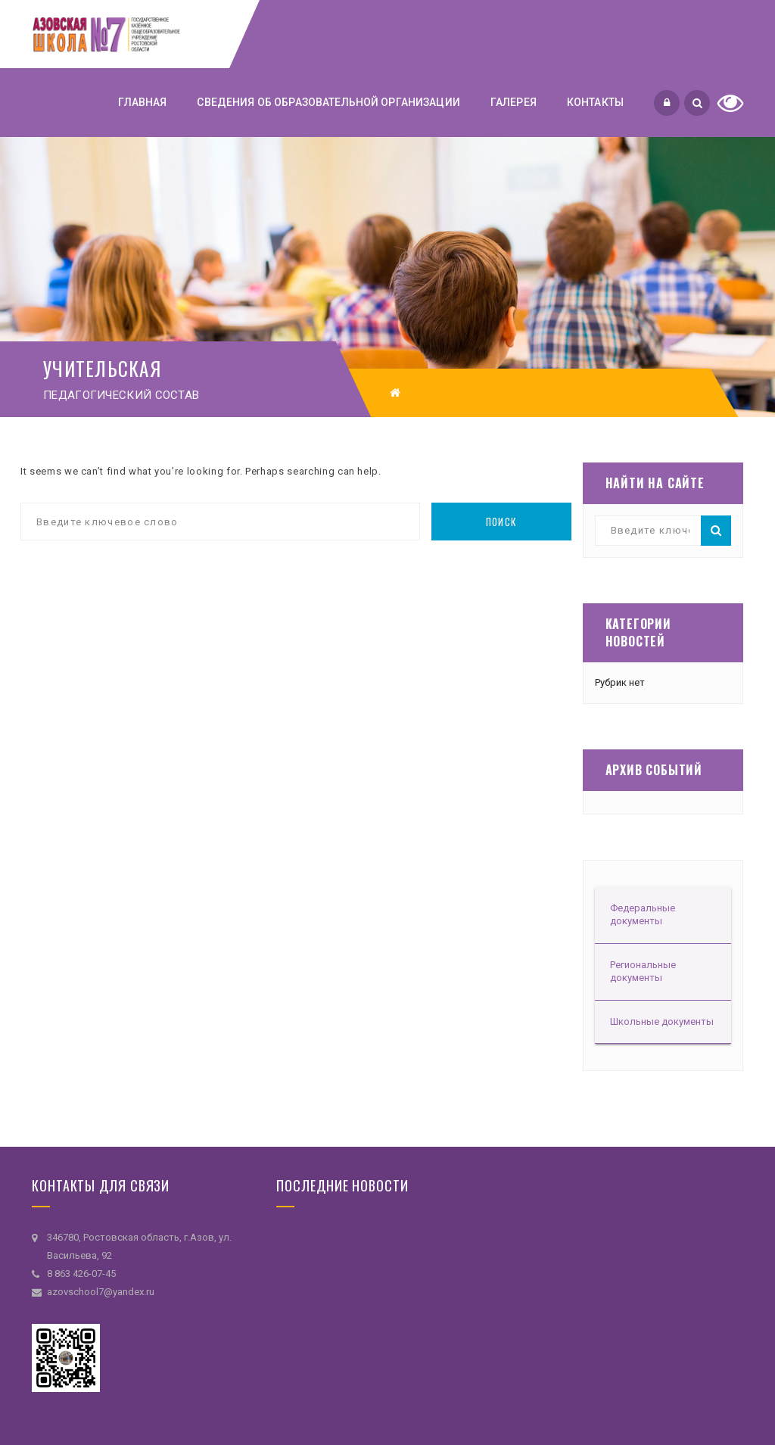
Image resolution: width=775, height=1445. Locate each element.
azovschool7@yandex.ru (100, 1291)
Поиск (501, 521)
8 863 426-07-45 (81, 1273)
